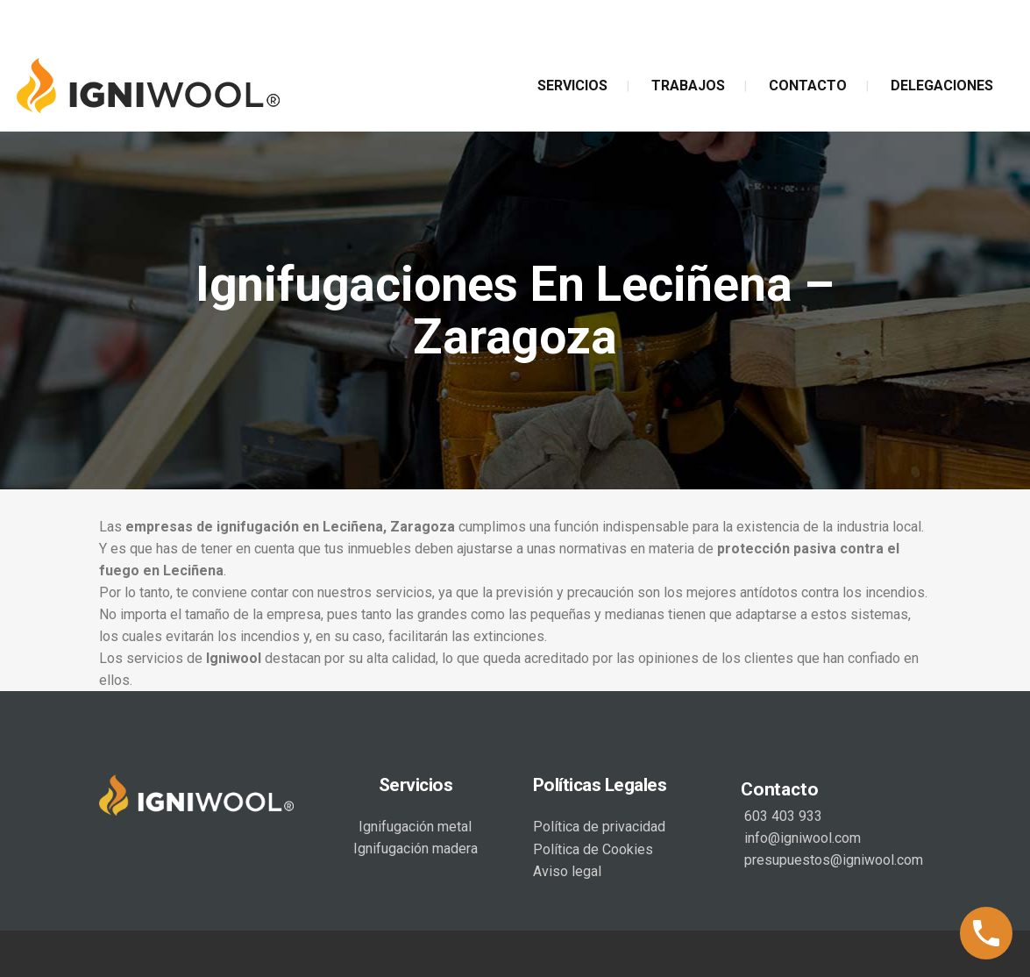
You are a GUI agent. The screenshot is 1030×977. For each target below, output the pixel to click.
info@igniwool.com (801, 838)
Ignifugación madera (415, 848)
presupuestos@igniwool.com (832, 860)
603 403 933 (781, 816)
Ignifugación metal (415, 826)
